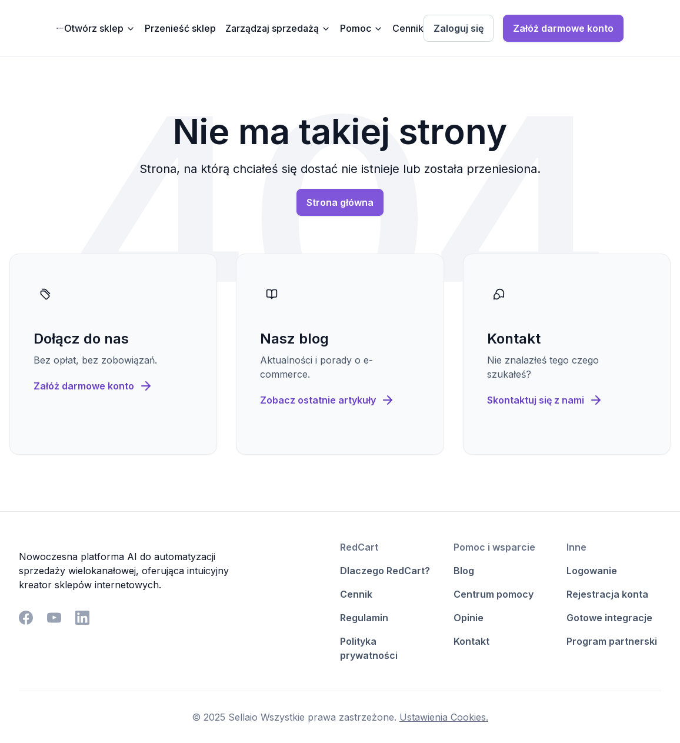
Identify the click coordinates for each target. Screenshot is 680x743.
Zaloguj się (459, 28)
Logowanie (591, 571)
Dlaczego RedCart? (385, 571)
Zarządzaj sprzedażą (278, 28)
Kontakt (471, 641)
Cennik (408, 28)
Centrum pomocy (494, 594)
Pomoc (361, 28)
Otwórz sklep (99, 28)
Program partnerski (611, 641)
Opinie (469, 618)
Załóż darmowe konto (563, 28)
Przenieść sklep (180, 28)
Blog (464, 571)
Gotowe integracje (609, 618)
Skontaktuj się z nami (545, 400)
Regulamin (364, 618)
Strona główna (340, 202)
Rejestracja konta (607, 594)
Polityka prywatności (369, 648)
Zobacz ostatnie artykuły (327, 400)
